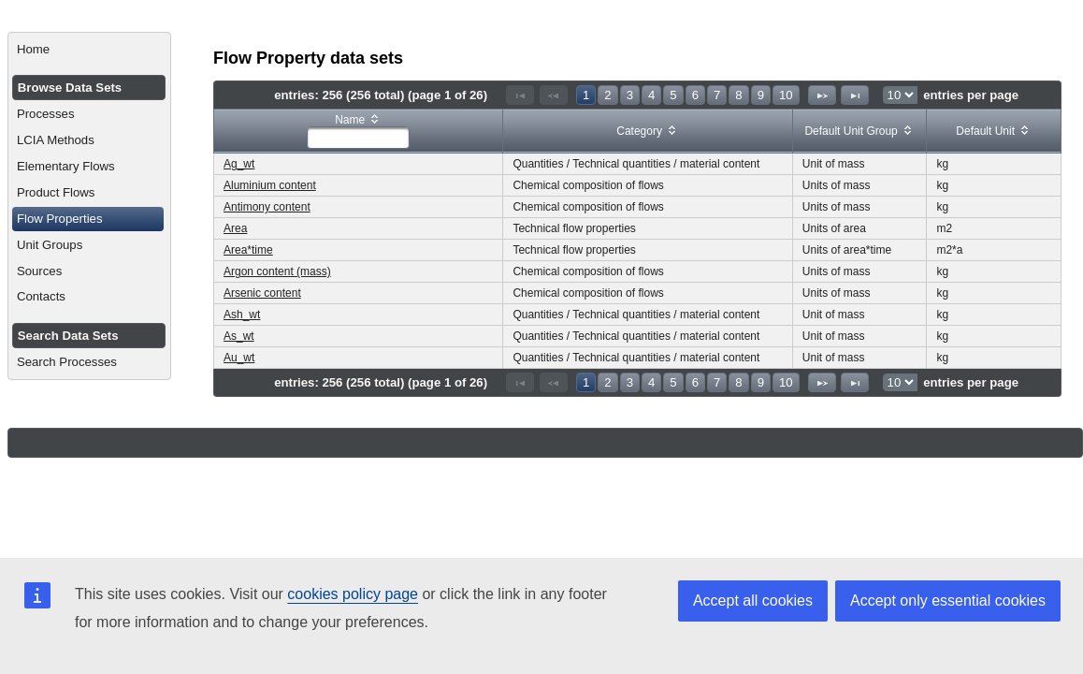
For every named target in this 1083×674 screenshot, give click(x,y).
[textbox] (358, 137)
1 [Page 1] (586, 95)
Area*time (248, 249)
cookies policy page (352, 594)
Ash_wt (242, 314)
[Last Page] (855, 95)
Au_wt (239, 357)
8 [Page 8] (738, 95)
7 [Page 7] (717, 95)
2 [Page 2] (607, 95)
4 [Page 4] (651, 95)
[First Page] (520, 95)
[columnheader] (358, 132)
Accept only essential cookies (948, 600)
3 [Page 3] (630, 95)
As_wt (239, 336)
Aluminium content (270, 185)
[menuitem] (89, 49)
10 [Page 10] (786, 95)
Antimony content (267, 206)
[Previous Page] (554, 95)
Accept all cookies (753, 600)
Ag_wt (239, 163)
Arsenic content (262, 293)
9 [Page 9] (761, 95)
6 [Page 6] (695, 95)
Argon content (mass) (277, 271)
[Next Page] (822, 95)
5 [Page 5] (673, 95)
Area (235, 228)
